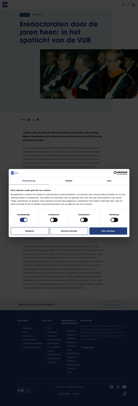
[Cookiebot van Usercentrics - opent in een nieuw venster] (115, 173)
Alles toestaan (108, 231)
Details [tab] (69, 181)
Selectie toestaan (69, 231)
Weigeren (29, 231)
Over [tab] (109, 181)
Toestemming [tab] (28, 181)
